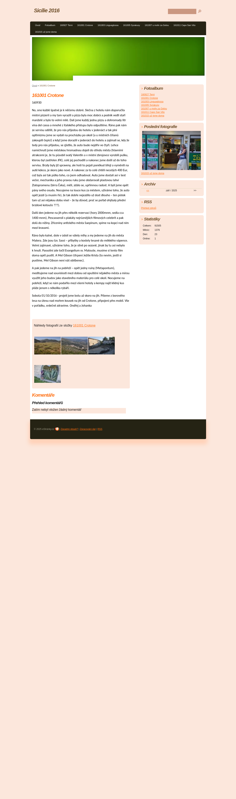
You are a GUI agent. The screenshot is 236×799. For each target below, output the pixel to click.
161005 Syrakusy (131, 25)
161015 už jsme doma (46, 32)
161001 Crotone (85, 25)
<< (147, 190)
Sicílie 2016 (46, 10)
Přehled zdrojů (148, 208)
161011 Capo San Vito (184, 25)
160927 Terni (66, 25)
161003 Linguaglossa (108, 25)
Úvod (37, 25)
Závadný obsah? (69, 429)
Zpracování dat (88, 429)
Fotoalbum (50, 25)
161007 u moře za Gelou (157, 25)
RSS (100, 429)
